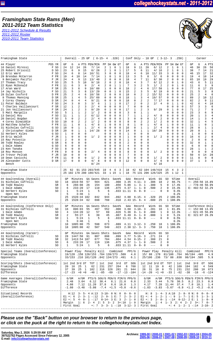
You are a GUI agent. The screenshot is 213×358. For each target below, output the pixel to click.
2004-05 (206, 334)
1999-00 (145, 334)
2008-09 (182, 337)
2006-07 (157, 337)
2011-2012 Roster (16, 34)
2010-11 (206, 337)
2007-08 (169, 337)
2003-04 (194, 334)
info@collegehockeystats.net (30, 338)
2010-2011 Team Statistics (23, 38)
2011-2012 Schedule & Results (26, 30)
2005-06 (145, 337)
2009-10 (194, 337)
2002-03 (182, 334)
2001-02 (169, 334)
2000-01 (157, 334)
